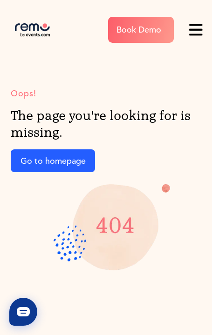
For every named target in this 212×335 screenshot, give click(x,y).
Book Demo (138, 29)
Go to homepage (53, 160)
